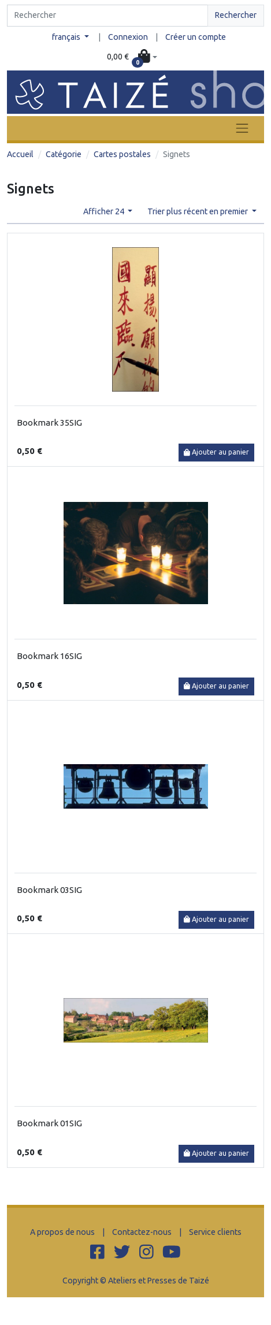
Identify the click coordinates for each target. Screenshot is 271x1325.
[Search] (107, 16)
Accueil (20, 154)
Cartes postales (122, 154)
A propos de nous (62, 1232)
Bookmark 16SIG (49, 656)
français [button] (67, 37)
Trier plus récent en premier (198, 211)
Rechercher (236, 15)
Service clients (215, 1232)
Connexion (128, 37)
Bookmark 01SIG (49, 1123)
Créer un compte (195, 37)
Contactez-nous (142, 1232)
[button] (131, 57)
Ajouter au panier (216, 452)
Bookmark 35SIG (49, 422)
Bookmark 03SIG (49, 890)
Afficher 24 (104, 211)
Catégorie (63, 154)
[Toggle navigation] (242, 128)
